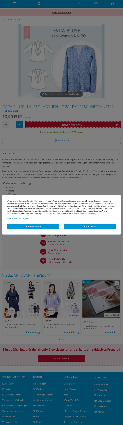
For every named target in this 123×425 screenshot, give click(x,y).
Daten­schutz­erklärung (88, 213)
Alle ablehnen (89, 226)
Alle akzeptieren (33, 226)
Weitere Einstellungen (17, 218)
